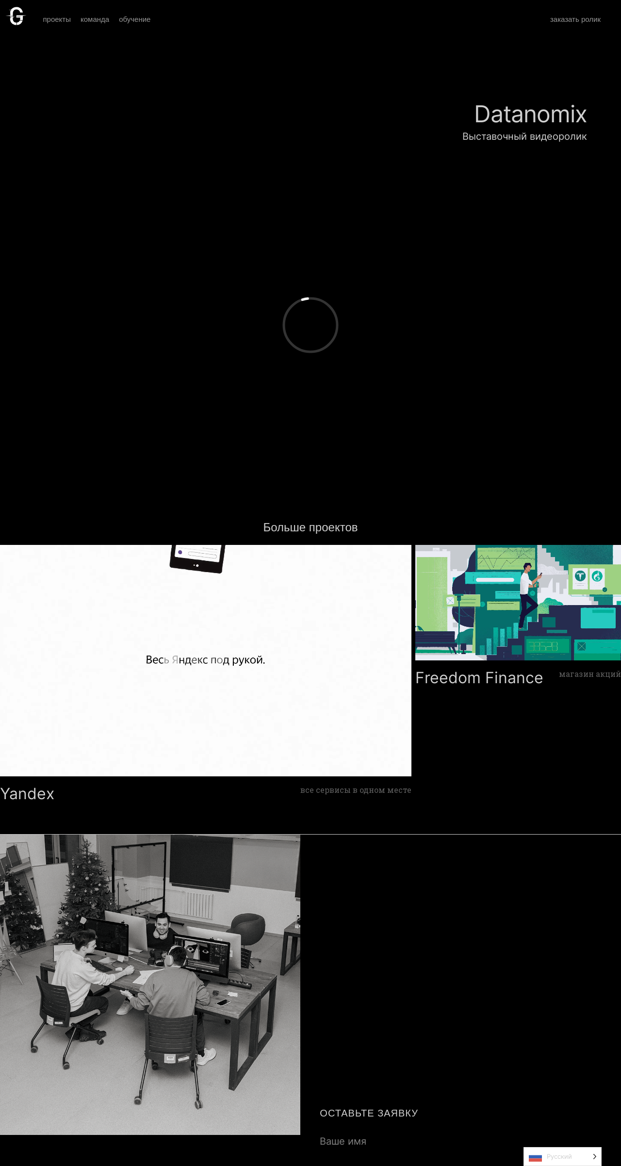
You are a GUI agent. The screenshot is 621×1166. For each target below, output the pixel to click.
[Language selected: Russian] (562, 1156)
